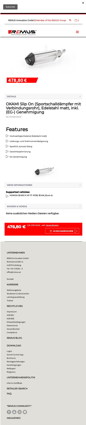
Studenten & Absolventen (18, 293)
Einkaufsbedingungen (16, 322)
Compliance (12, 332)
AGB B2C (10, 315)
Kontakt (10, 279)
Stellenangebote (14, 290)
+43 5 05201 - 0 (16, 268)
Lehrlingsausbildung (15, 297)
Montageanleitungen (16, 361)
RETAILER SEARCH (17, 388)
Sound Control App (15, 354)
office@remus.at (14, 272)
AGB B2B (10, 318)
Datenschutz (12, 325)
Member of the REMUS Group (51, 20)
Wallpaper (11, 368)
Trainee (10, 300)
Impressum (12, 311)
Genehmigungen (14, 365)
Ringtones (11, 372)
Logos (9, 351)
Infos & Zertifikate (14, 383)
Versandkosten (52, 225)
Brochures (11, 358)
